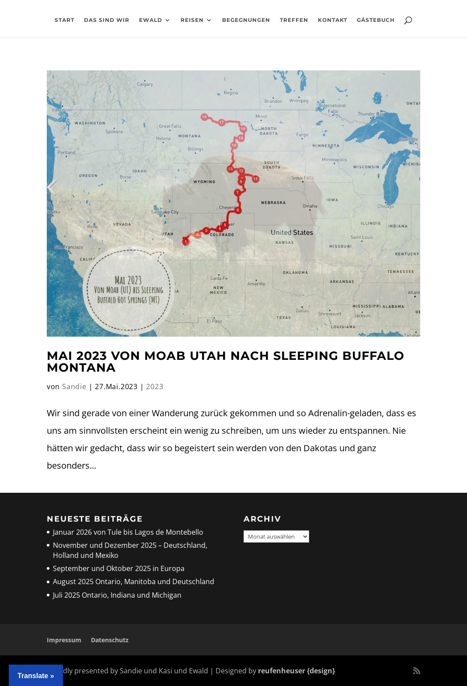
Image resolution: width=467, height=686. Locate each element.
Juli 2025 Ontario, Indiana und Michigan (117, 595)
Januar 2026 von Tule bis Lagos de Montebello (128, 532)
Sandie (74, 386)
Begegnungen (246, 20)
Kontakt (332, 20)
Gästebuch (376, 20)
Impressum (64, 640)
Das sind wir (106, 20)
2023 (154, 386)
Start (64, 20)
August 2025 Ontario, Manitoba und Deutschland (133, 581)
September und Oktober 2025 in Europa (119, 568)
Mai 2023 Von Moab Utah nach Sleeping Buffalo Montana (225, 361)
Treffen (294, 20)
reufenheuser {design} (296, 671)
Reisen (192, 20)
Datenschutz (110, 640)
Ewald (150, 20)
